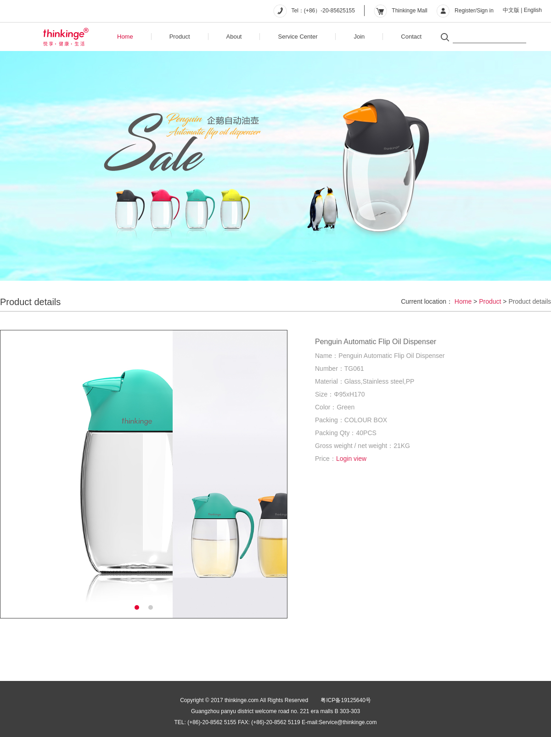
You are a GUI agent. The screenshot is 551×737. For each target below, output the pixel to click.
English (533, 10)
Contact (411, 36)
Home (125, 36)
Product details (529, 301)
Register (465, 10)
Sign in (485, 10)
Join (359, 36)
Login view (351, 458)
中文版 (511, 10)
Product (179, 36)
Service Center (297, 36)
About (234, 36)
